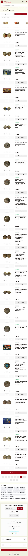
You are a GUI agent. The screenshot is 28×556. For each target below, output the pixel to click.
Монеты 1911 (3, 490)
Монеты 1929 (22, 487)
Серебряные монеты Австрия (19, 494)
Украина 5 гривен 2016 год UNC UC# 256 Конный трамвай (21, 217)
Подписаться (20, 508)
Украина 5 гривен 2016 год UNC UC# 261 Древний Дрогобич (21, 144)
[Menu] (2, 2)
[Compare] (9, 42)
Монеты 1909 (10, 489)
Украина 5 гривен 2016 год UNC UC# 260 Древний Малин (21, 126)
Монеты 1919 (16, 489)
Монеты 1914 (9, 492)
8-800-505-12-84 (14, 512)
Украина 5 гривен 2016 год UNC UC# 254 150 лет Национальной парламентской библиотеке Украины (21, 53)
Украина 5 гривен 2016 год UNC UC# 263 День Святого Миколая (21, 107)
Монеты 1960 (3, 487)
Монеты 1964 (10, 487)
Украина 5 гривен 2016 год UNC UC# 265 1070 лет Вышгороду (21, 34)
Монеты (4, 7)
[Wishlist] (7, 42)
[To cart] (21, 46)
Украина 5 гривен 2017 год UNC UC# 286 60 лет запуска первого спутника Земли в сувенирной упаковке (21, 420)
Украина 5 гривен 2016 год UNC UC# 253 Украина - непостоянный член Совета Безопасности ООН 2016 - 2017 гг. (21, 182)
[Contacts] (23, 1)
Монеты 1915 (9, 490)
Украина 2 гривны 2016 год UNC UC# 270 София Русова (21, 327)
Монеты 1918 (22, 490)
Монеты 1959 (22, 492)
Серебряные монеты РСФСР (6, 494)
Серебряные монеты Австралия (7, 498)
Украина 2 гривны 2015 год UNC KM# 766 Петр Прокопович (21, 383)
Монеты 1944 (22, 489)
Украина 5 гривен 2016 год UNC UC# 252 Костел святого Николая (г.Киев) (21, 162)
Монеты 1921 (16, 487)
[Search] (2, 5)
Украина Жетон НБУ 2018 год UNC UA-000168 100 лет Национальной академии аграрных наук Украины (20, 457)
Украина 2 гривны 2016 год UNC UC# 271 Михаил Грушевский (21, 309)
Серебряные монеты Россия (20, 498)
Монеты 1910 (16, 492)
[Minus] (2, 46)
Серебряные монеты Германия (7, 496)
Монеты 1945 (15, 490)
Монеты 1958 (3, 489)
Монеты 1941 (3, 492)
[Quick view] (4, 42)
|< (2, 477)
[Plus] (11, 46)
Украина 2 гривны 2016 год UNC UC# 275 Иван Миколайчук (21, 291)
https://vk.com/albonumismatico (13, 528)
